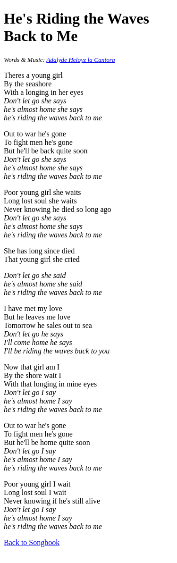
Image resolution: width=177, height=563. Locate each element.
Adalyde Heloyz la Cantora (80, 59)
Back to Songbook (31, 542)
